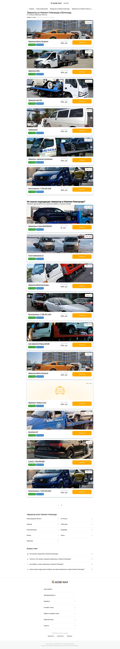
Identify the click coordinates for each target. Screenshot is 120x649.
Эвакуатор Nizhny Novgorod (38, 41)
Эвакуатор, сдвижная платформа (40, 159)
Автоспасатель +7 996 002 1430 (39, 314)
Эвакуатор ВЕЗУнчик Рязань (38, 285)
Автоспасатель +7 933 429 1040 (39, 188)
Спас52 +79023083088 (36, 461)
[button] (91, 118)
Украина (69, 636)
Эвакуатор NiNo (34, 71)
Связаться (82, 42)
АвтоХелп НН (33, 432)
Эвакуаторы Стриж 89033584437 (40, 226)
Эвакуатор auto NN (35, 100)
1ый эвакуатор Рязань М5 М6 (38, 344)
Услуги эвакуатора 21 (36, 256)
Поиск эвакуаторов (42, 9)
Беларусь (51, 636)
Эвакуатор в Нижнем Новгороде (60, 9)
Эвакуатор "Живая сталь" (37, 403)
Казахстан (60, 636)
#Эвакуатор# (33, 130)
